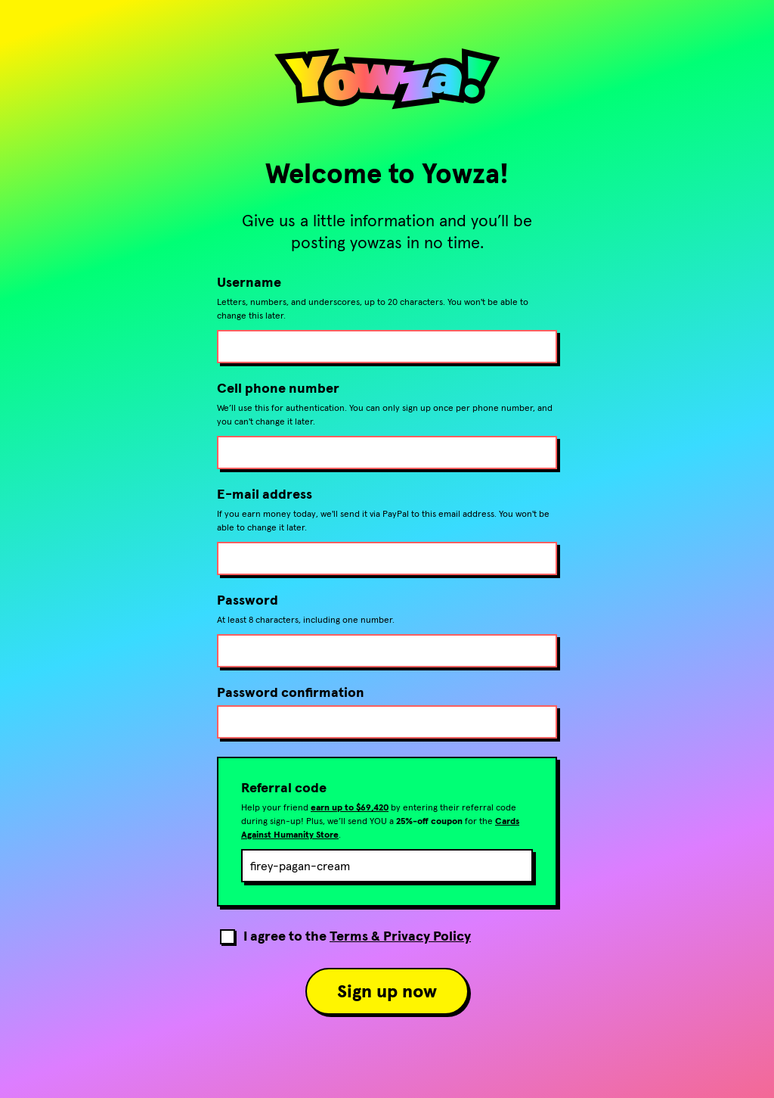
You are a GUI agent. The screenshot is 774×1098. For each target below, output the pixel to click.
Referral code (284, 788)
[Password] (387, 650)
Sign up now (387, 991)
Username (249, 282)
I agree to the (357, 935)
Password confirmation (290, 692)
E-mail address (264, 494)
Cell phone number (278, 388)
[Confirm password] (387, 722)
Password (247, 600)
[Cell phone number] (387, 452)
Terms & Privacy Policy (400, 935)
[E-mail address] (387, 558)
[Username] (387, 346)
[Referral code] (387, 865)
